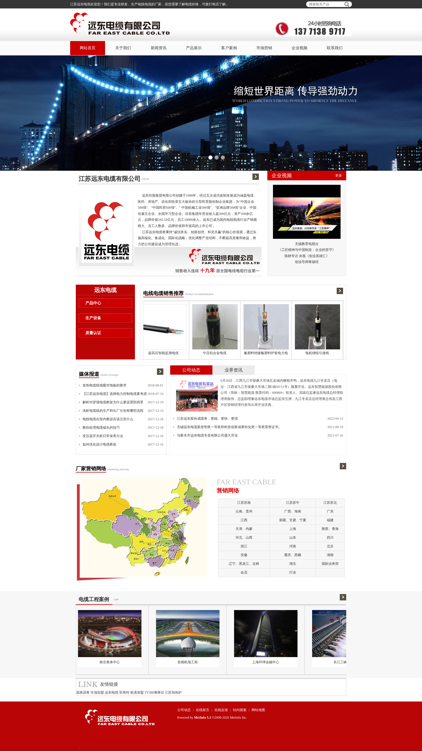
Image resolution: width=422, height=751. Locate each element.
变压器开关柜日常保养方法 (103, 436)
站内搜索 (239, 710)
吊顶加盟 (97, 692)
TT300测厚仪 (154, 692)
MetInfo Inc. (238, 717)
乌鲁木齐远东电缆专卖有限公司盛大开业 (207, 435)
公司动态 (191, 370)
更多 (338, 175)
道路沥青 (83, 692)
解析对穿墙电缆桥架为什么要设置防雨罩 (113, 402)
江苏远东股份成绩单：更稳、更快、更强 (207, 419)
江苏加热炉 (173, 692)
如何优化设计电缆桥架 (99, 444)
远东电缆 (111, 692)
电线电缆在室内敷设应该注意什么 (108, 419)
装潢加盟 (137, 692)
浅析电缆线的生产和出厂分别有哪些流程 (113, 411)
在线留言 (202, 710)
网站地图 (258, 710)
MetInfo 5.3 (202, 717)
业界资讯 (234, 370)
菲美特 (124, 692)
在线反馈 (221, 710)
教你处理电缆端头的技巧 (101, 428)
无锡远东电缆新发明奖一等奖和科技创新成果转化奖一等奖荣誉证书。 (229, 427)
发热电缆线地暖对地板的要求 (104, 385)
